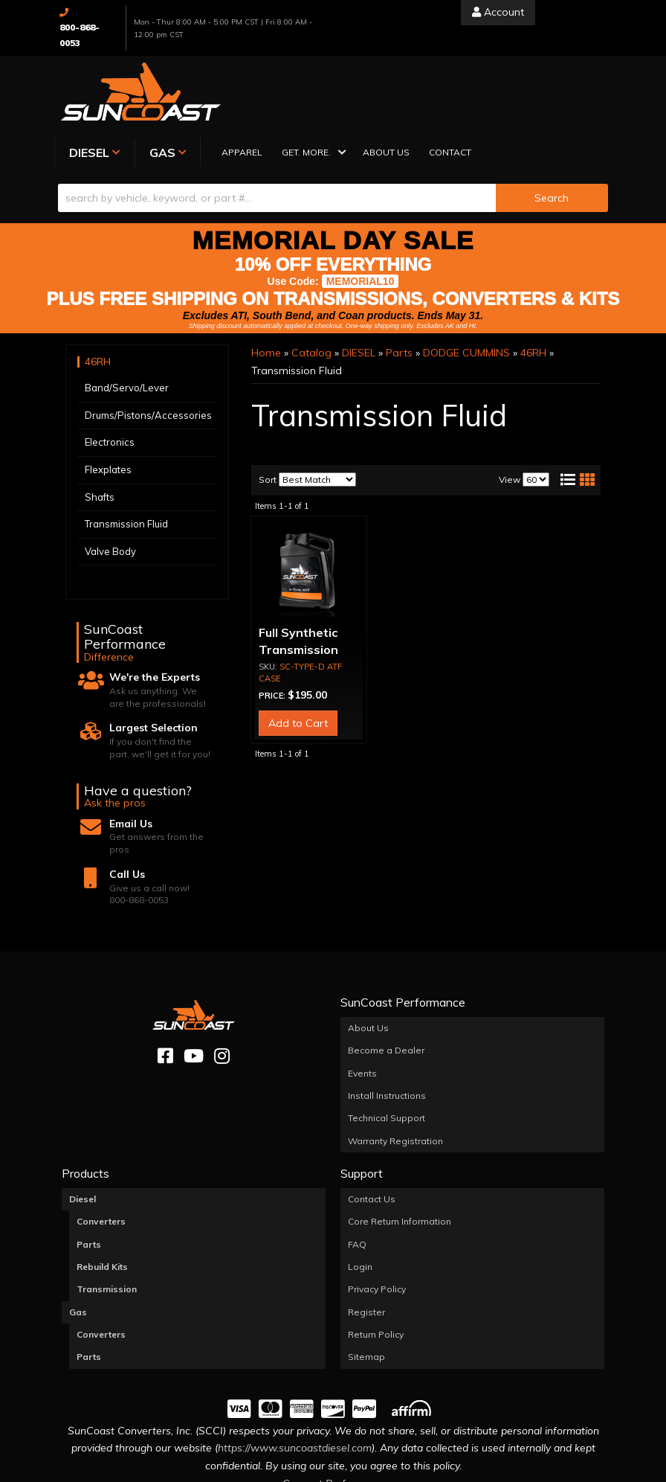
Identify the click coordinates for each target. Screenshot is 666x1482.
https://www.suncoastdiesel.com (295, 1377)
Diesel (82, 1127)
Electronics (110, 371)
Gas (78, 1240)
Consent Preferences (333, 1412)
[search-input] (277, 126)
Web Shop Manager (482, 1469)
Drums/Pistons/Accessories (148, 344)
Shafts (99, 426)
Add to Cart (298, 651)
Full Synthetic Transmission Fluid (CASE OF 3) (309, 578)
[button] (435, 82)
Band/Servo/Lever (127, 316)
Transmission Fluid (126, 452)
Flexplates (108, 398)
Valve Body (110, 480)
